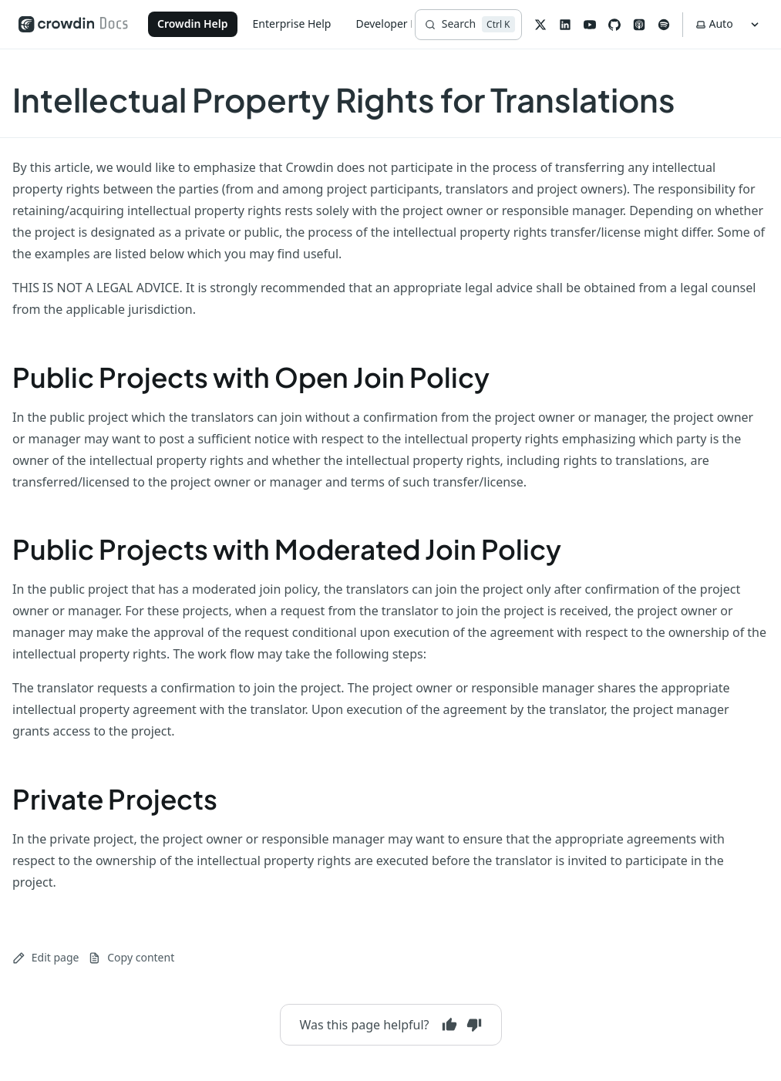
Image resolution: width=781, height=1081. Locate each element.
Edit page (45, 957)
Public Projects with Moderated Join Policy (286, 549)
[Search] (468, 24)
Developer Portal (397, 23)
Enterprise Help (292, 23)
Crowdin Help (192, 23)
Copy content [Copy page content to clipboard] (131, 957)
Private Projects (114, 799)
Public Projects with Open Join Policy (251, 377)
